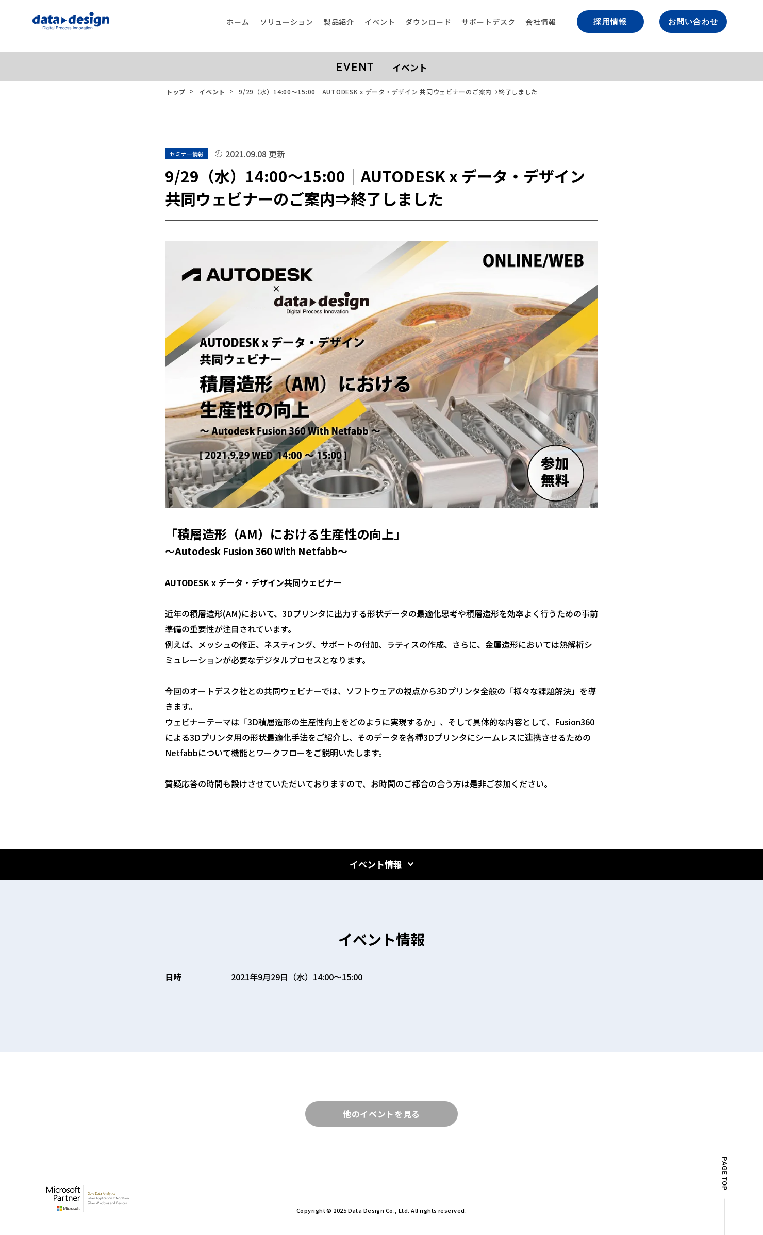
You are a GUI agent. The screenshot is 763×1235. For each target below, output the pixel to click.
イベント (212, 91)
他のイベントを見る (381, 1114)
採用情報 (610, 21)
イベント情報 (376, 864)
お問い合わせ (693, 21)
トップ (176, 91)
